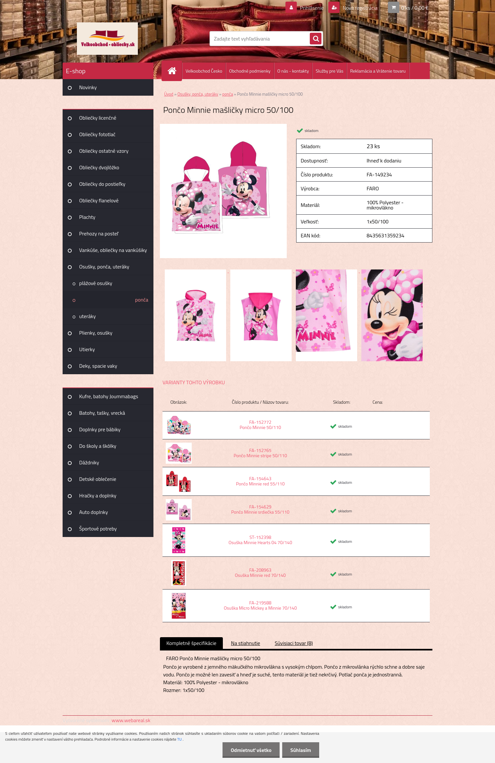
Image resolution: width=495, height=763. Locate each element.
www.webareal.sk (131, 720)
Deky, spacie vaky (98, 366)
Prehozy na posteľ (98, 233)
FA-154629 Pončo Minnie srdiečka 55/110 (260, 509)
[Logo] (107, 38)
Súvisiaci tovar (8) (294, 643)
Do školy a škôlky (97, 446)
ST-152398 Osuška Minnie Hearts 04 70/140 (260, 540)
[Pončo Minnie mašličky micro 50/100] (223, 126)
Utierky (87, 349)
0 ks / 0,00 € (415, 8)
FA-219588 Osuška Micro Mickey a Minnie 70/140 (260, 605)
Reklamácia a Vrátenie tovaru (377, 70)
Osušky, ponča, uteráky (104, 266)
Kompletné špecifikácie (191, 643)
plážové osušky (95, 283)
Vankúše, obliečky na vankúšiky (113, 250)
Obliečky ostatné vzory (103, 151)
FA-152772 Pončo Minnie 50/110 (260, 425)
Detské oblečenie (97, 479)
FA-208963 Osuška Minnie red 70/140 (260, 572)
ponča (141, 300)
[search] (315, 39)
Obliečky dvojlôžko (99, 167)
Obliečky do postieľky (102, 184)
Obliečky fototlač (97, 134)
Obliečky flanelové (98, 200)
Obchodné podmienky (250, 70)
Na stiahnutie (245, 643)
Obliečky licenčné (97, 118)
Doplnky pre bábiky (100, 429)
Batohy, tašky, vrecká (102, 413)
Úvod (168, 94)
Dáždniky (89, 462)
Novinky (88, 87)
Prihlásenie (312, 8)
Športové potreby (98, 528)
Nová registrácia (360, 8)
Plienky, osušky (95, 333)
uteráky (87, 316)
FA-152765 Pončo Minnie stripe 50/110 (260, 453)
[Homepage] (174, 71)
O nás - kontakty (293, 70)
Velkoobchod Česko (204, 70)
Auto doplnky (93, 512)
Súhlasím (300, 750)
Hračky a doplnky (97, 495)
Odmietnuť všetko (251, 750)
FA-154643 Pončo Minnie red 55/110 (260, 481)
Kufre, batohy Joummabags (108, 396)
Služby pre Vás (329, 70)
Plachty (87, 217)
